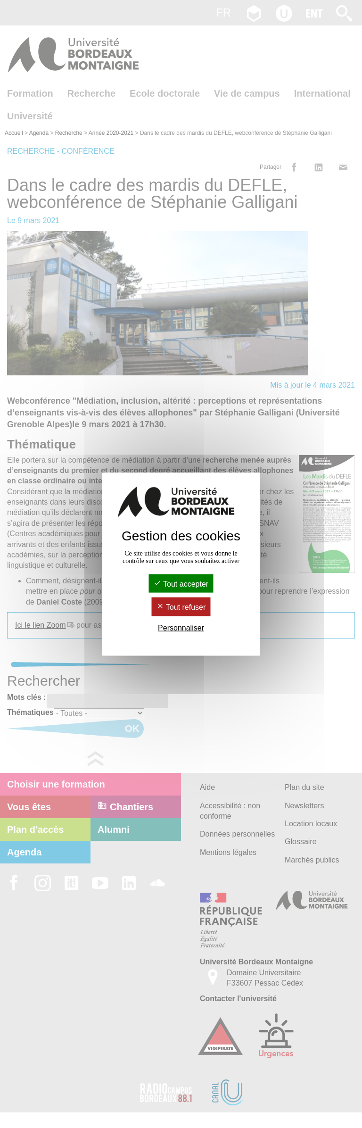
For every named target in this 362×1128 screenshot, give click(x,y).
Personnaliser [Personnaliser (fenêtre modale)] (181, 627)
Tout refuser (181, 607)
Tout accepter (181, 584)
